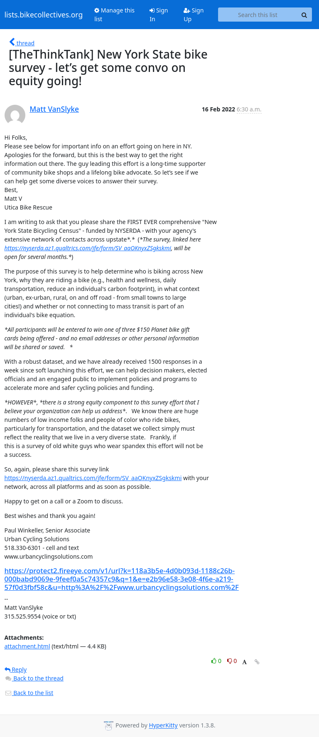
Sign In (159, 14)
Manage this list (114, 14)
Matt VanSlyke (54, 109)
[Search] (304, 14)
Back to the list (29, 693)
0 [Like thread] (217, 661)
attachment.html (27, 646)
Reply (16, 669)
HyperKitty (163, 726)
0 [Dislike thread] (232, 661)
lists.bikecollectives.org (44, 15)
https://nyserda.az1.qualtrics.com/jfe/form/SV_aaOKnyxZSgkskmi (88, 248)
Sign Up (194, 14)
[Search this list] (257, 14)
